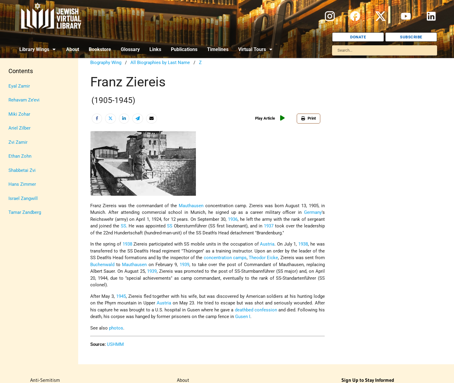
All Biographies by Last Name (160, 62)
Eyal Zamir (19, 86)
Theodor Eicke (263, 257)
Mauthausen (191, 205)
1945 (121, 296)
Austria (267, 244)
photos (116, 328)
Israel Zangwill (23, 198)
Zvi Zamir (17, 142)
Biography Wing (105, 62)
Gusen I (242, 316)
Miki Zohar (19, 114)
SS (123, 226)
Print (308, 118)
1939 (184, 264)
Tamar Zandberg (24, 212)
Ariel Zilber (19, 128)
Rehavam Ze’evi (24, 100)
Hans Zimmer (22, 184)
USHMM (115, 344)
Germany (313, 212)
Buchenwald (102, 264)
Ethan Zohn (19, 156)
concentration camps (225, 257)
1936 (233, 219)
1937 (268, 226)
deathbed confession (256, 310)
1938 (127, 244)
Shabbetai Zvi (22, 170)
